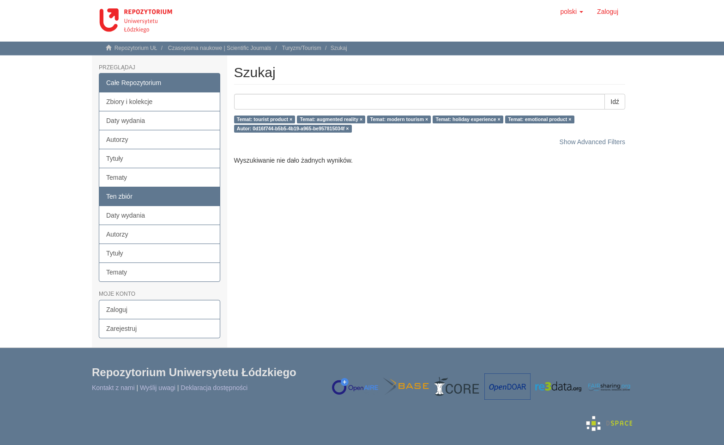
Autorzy (117, 139)
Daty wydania (125, 120)
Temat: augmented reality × (331, 119)
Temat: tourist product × (264, 119)
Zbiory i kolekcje (129, 101)
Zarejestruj (121, 328)
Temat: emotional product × (539, 119)
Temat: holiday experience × (468, 119)
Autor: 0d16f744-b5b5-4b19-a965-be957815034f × (293, 128)
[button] (571, 11)
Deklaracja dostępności (214, 387)
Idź (614, 101)
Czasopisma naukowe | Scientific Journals (220, 48)
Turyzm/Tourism (301, 48)
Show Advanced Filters (592, 142)
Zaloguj (116, 309)
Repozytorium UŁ (136, 48)
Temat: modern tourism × (399, 119)
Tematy (116, 177)
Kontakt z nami (113, 387)
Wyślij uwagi (157, 387)
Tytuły (114, 158)
